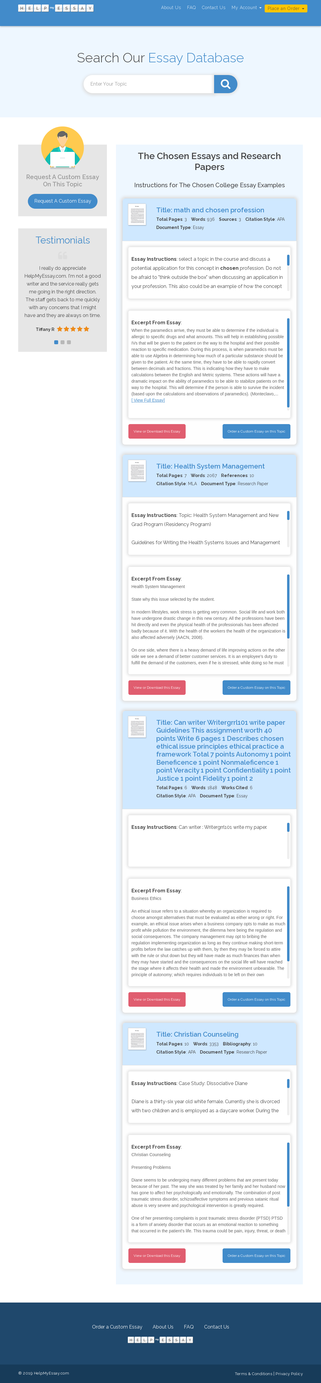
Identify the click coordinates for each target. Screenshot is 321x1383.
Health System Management (219, 466)
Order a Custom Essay (117, 1327)
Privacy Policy (289, 1374)
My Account (247, 7)
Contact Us (214, 7)
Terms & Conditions (253, 1374)
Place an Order (286, 8)
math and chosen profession (219, 210)
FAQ (191, 7)
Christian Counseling (206, 1034)
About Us (171, 7)
